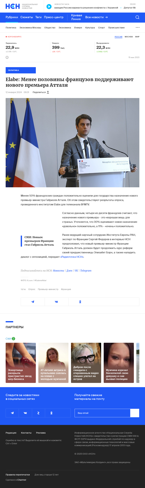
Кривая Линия (76, 17)
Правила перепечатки (18, 474)
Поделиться (41, 92)
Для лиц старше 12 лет (47, 474)
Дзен (69, 270)
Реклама (41, 432)
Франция (66, 289)
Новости (58, 270)
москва (129, 37)
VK (76, 270)
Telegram (85, 270)
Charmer (21, 479)
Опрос (31, 289)
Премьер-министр (48, 289)
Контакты (26, 432)
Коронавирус (15, 37)
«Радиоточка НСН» (71, 257)
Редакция (11, 432)
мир (137, 37)
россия (118, 37)
